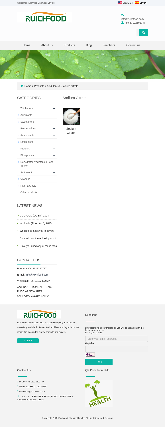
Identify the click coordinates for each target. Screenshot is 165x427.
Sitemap (109, 418)
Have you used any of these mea (38, 246)
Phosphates (27, 155)
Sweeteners (27, 121)
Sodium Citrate (69, 86)
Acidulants (52, 86)
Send (99, 361)
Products (69, 45)
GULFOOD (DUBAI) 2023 (34, 215)
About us (47, 45)
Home (26, 45)
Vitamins (25, 179)
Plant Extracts (28, 185)
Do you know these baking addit (38, 238)
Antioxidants (27, 135)
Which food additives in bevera (37, 230)
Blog (89, 45)
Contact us (133, 45)
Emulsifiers (27, 141)
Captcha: (90, 343)
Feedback (109, 45)
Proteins (25, 148)
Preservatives (28, 128)
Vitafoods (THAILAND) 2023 (36, 223)
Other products (29, 192)
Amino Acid (27, 172)
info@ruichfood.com (132, 19)
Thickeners (27, 108)
